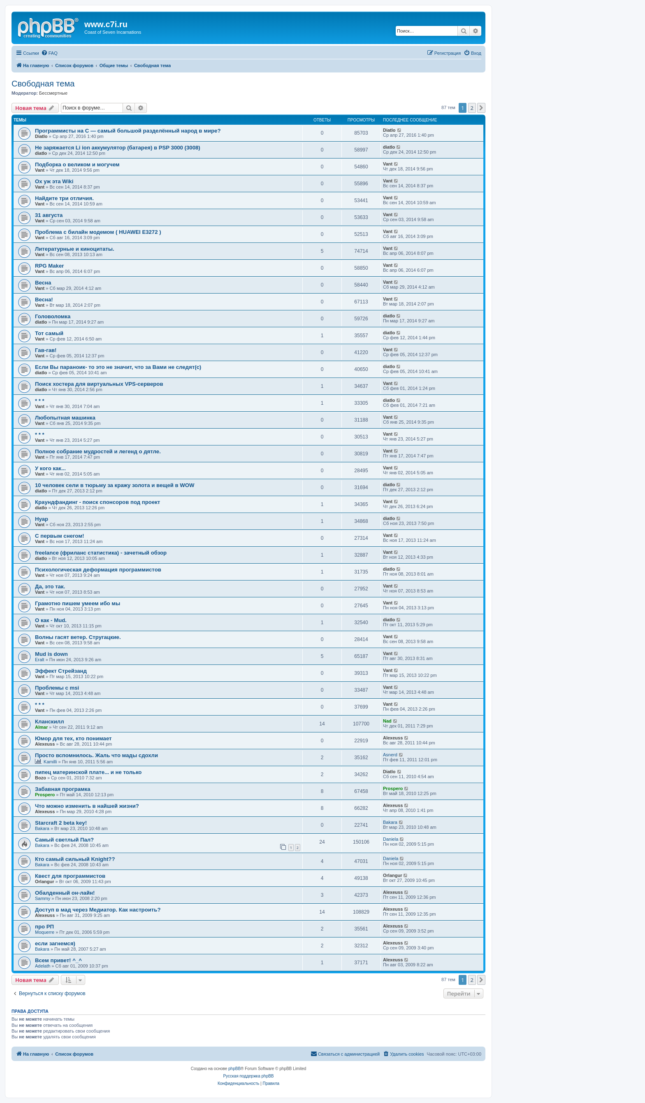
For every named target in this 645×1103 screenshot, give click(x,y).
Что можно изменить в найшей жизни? (87, 806)
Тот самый (49, 333)
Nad (387, 720)
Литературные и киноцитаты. (74, 249)
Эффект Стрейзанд (61, 671)
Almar (41, 727)
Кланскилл (49, 721)
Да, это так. (50, 586)
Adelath (42, 965)
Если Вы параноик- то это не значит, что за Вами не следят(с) (118, 367)
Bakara (42, 828)
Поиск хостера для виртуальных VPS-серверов (99, 384)
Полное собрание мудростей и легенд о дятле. (98, 451)
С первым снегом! (59, 536)
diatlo (41, 153)
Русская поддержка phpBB (248, 1076)
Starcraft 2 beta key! (61, 823)
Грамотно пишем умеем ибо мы (77, 603)
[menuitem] (49, 53)
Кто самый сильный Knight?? (75, 859)
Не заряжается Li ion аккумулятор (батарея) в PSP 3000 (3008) (117, 148)
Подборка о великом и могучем (77, 164)
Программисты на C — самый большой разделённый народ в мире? (127, 131)
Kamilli (50, 761)
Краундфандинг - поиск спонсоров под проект (97, 502)
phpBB (234, 1068)
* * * (39, 401)
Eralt (39, 659)
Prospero (45, 794)
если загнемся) (55, 943)
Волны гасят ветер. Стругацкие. (78, 637)
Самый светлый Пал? (64, 840)
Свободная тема (43, 83)
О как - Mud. (51, 620)
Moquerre (44, 932)
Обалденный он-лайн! (65, 893)
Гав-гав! (45, 350)
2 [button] (472, 108)
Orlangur (44, 881)
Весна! (44, 299)
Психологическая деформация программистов (98, 570)
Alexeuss (45, 744)
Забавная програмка (62, 789)
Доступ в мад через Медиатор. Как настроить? (97, 910)
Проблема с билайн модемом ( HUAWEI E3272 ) (98, 232)
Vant (39, 170)
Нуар (41, 519)
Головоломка (52, 316)
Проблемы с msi (57, 688)
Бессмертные (53, 93)
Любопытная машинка (65, 418)
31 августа (49, 215)
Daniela (390, 839)
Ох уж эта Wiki (54, 181)
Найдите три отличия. (64, 198)
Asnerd (390, 754)
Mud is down (51, 654)
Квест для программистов (70, 876)
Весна (43, 283)
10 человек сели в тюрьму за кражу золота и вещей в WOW (114, 485)
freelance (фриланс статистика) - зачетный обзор (101, 553)
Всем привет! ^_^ (58, 960)
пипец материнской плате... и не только (88, 772)
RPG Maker (49, 266)
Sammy (42, 898)
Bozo (40, 777)
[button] (481, 108)
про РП (44, 926)
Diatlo (41, 136)
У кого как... (50, 468)
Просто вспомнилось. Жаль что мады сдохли (96, 755)
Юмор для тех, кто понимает (73, 738)
